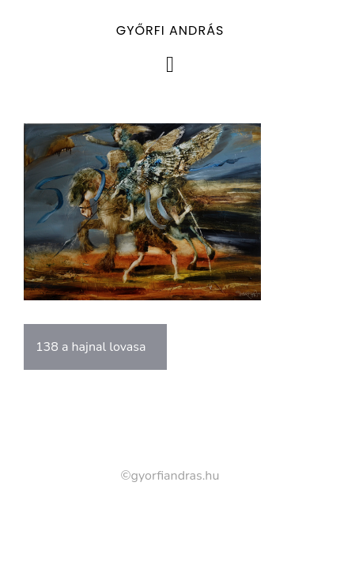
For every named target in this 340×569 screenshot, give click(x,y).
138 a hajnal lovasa (90, 347)
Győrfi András (170, 30)
